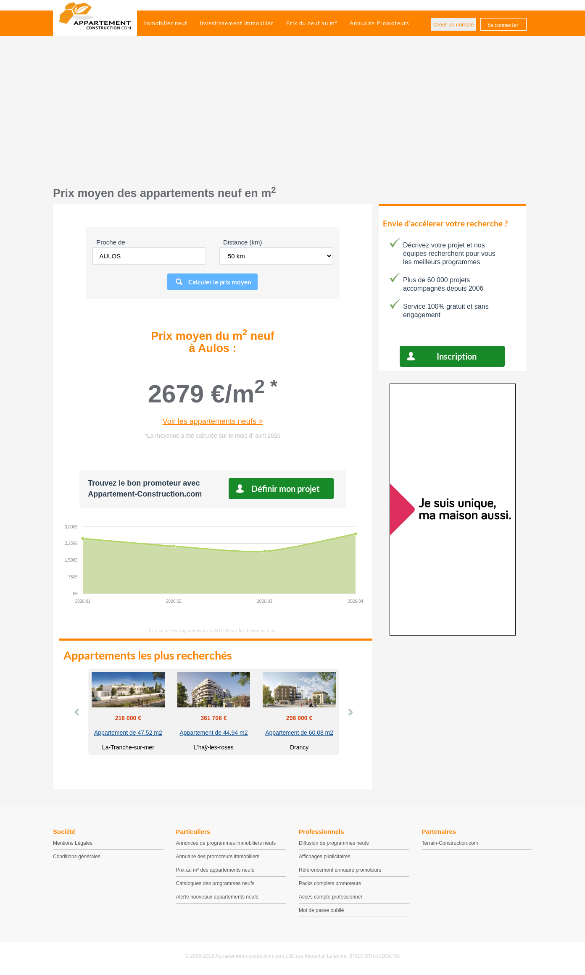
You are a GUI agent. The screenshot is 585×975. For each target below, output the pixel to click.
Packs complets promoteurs (330, 883)
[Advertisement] (292, 115)
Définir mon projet (285, 489)
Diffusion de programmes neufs (334, 843)
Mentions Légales (72, 843)
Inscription (457, 356)
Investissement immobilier (237, 23)
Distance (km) (242, 242)
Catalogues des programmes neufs (215, 883)
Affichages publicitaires (324, 856)
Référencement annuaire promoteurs (340, 870)
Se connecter (503, 24)
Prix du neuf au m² (311, 23)
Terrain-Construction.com (450, 843)
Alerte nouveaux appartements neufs (217, 897)
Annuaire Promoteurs (379, 23)
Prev (77, 712)
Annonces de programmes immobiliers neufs (226, 843)
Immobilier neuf (165, 23)
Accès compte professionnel (330, 897)
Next (350, 712)
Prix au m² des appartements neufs (215, 870)
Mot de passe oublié (321, 910)
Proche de (110, 242)
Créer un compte (453, 24)
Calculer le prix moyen (219, 282)
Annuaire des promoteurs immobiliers (218, 856)
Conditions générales (76, 856)
